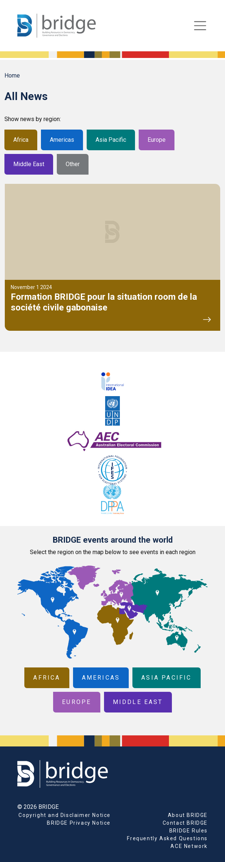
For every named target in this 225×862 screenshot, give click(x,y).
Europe (157, 139)
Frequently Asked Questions (167, 838)
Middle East (28, 164)
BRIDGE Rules (188, 831)
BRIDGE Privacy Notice (79, 823)
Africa (20, 139)
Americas (62, 139)
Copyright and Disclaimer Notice (64, 815)
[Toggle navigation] (200, 25)
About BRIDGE (188, 815)
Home (12, 75)
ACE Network (189, 846)
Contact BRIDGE (185, 823)
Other (73, 164)
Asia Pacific (111, 139)
